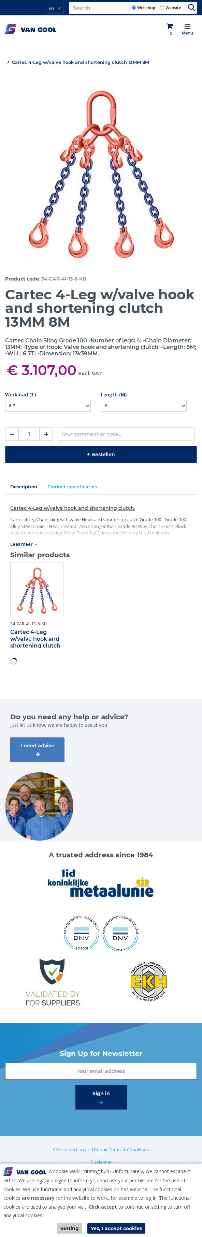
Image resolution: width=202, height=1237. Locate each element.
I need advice (37, 746)
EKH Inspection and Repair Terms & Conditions (101, 1149)
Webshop (146, 8)
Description (23, 486)
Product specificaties (72, 486)
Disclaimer (101, 1162)
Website (173, 8)
